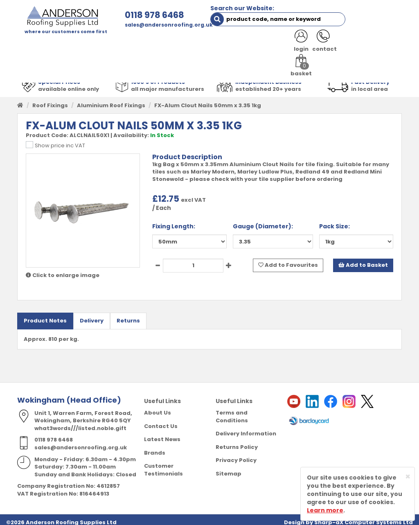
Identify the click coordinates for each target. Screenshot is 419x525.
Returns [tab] (128, 315)
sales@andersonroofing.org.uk (138, 24)
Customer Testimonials (163, 464)
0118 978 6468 (124, 15)
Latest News (162, 433)
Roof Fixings (50, 100)
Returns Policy (237, 441)
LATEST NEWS (42, 61)
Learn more (325, 510)
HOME (31, 45)
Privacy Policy (236, 454)
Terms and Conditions (232, 411)
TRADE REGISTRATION (172, 45)
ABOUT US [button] (112, 45)
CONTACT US (345, 45)
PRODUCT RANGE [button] (242, 45)
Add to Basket (363, 260)
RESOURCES (297, 45)
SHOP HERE (67, 45)
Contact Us (161, 420)
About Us (157, 407)
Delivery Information (246, 428)
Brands (154, 447)
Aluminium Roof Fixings (111, 100)
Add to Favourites (288, 260)
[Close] (407, 476)
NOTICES (86, 61)
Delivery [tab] (92, 315)
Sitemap (228, 468)
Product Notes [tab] (45, 315)
